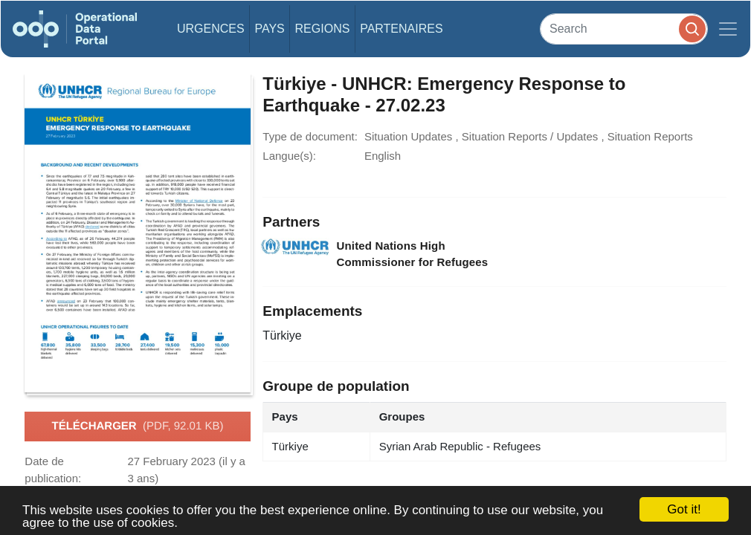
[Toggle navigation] (728, 29)
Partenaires (401, 28)
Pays (269, 28)
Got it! (683, 509)
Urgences (211, 28)
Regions (322, 28)
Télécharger (138, 426)
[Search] (624, 28)
